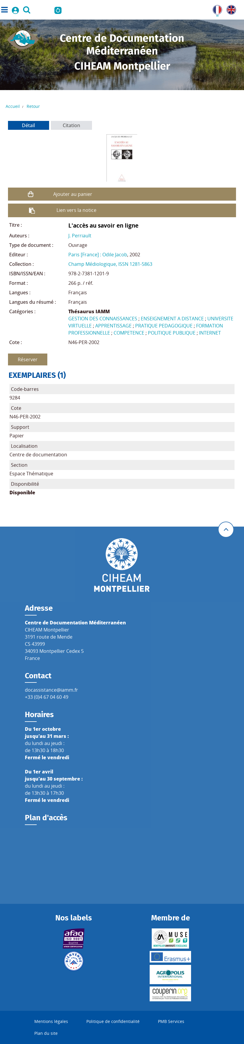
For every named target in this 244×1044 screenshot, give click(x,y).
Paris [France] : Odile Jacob (97, 254)
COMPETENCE (129, 333)
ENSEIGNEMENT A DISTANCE (172, 318)
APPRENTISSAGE (113, 325)
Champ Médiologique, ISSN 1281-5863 (110, 264)
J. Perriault (79, 235)
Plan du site (46, 1033)
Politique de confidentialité (113, 1021)
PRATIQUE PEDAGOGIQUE (164, 325)
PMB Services (171, 1021)
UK (230, 8)
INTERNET (210, 333)
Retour (33, 106)
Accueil (13, 106)
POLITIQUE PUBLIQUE (171, 333)
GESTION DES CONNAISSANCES (102, 318)
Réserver (28, 359)
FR (215, 8)
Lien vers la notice (76, 210)
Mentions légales (51, 1021)
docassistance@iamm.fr (51, 690)
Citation (71, 125)
